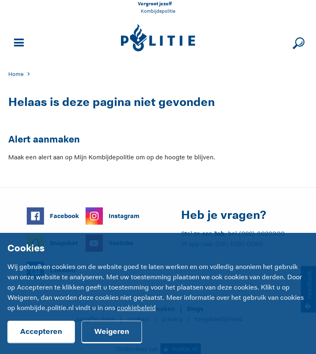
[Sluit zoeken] (297, 41)
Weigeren (111, 331)
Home (15, 74)
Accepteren (41, 331)
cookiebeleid (136, 308)
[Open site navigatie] (17, 41)
